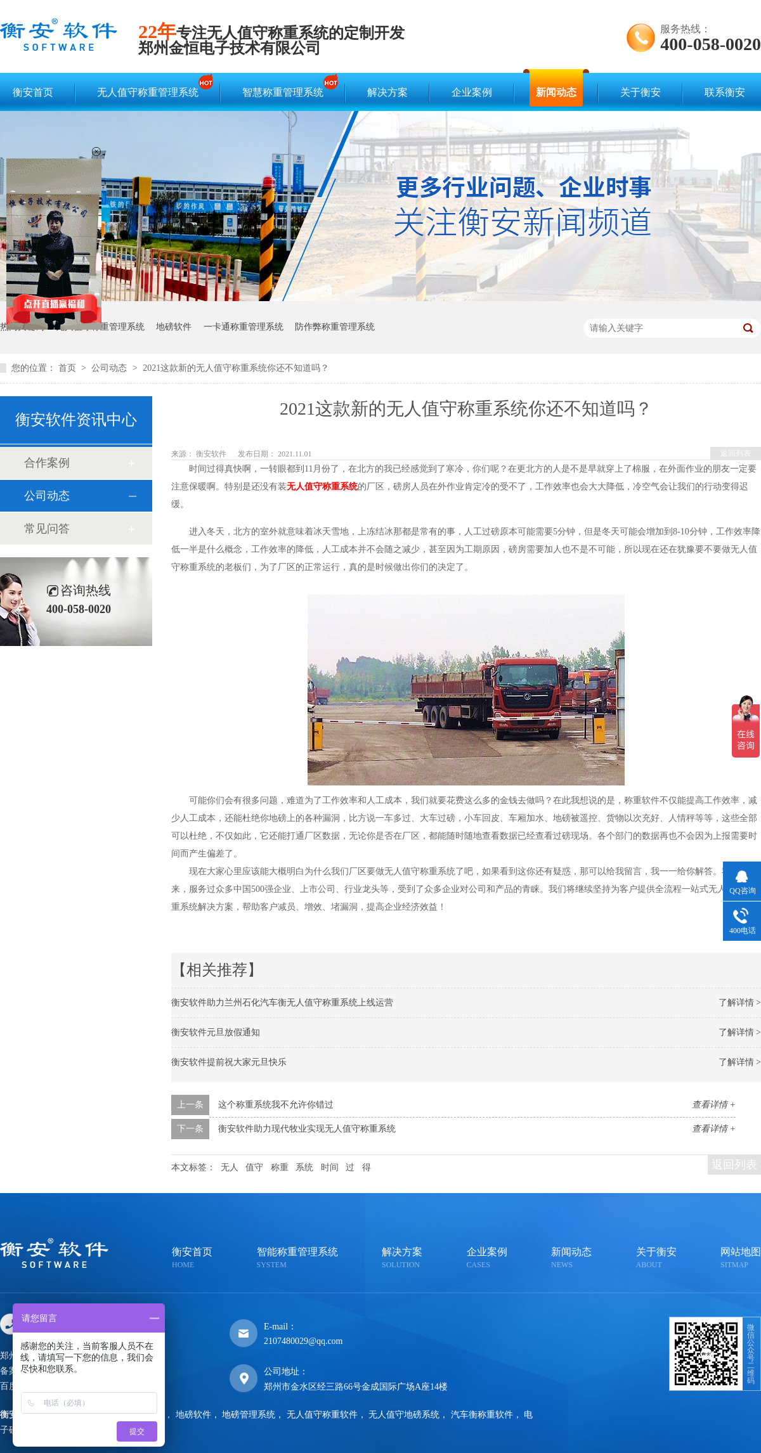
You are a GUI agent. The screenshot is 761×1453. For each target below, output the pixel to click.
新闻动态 (556, 92)
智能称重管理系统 (297, 1258)
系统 (304, 1167)
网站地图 (740, 1258)
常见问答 (47, 528)
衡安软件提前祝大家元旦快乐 (229, 1062)
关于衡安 (640, 92)
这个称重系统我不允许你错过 (276, 1104)
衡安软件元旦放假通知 (215, 1032)
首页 (68, 368)
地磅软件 (174, 327)
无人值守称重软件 (322, 1414)
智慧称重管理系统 (286, 86)
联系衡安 (725, 92)
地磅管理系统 (248, 1414)
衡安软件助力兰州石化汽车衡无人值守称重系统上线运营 (282, 1002)
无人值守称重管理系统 (151, 86)
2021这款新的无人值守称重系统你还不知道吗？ (236, 368)
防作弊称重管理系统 (335, 327)
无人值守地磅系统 (403, 1414)
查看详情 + (714, 1104)
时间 (330, 1167)
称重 (280, 1167)
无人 (229, 1167)
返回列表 (735, 453)
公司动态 (110, 368)
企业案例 (472, 92)
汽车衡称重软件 (482, 1414)
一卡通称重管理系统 (243, 327)
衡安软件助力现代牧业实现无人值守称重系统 (307, 1128)
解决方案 (387, 92)
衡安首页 (33, 92)
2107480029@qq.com (303, 1341)
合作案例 (47, 462)
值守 (254, 1167)
